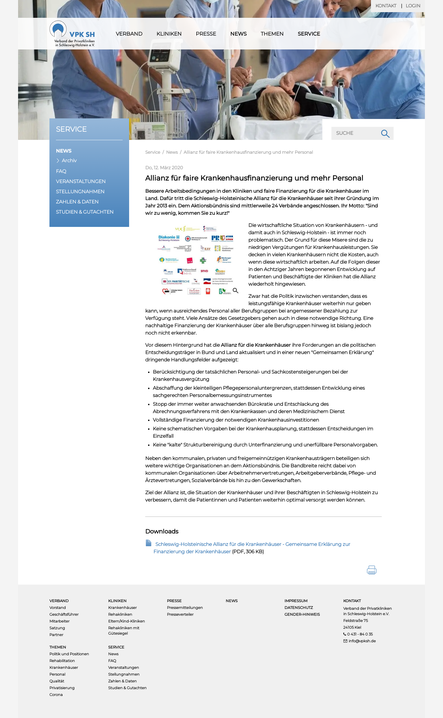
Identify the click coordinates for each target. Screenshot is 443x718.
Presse (206, 34)
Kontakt (385, 5)
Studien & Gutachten (85, 212)
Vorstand (57, 607)
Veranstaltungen (81, 181)
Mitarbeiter (59, 621)
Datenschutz (299, 607)
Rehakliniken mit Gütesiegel (123, 630)
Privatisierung (62, 688)
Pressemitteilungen (185, 607)
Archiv (69, 160)
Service (309, 34)
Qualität (56, 681)
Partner (56, 634)
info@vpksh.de (362, 641)
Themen (272, 34)
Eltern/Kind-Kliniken (126, 621)
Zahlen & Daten (77, 202)
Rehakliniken (120, 614)
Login (413, 5)
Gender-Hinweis (302, 614)
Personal (57, 674)
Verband (129, 34)
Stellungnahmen (80, 191)
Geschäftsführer (64, 614)
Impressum (296, 600)
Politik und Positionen (69, 654)
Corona (56, 694)
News (238, 34)
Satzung (57, 628)
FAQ (61, 171)
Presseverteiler (180, 614)
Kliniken (169, 34)
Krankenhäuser (122, 607)
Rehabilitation (62, 660)
